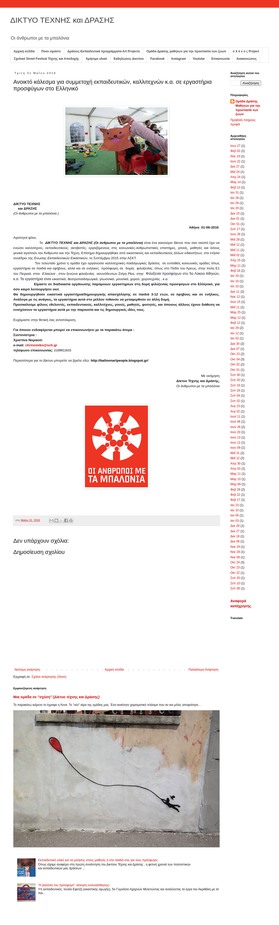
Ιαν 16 (234, 281)
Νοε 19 (235, 156)
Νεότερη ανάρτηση (27, 669)
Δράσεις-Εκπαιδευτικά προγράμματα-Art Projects (104, 51)
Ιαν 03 (234, 521)
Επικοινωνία (220, 59)
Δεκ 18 (235, 536)
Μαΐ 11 (235, 250)
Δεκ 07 (235, 349)
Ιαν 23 (234, 505)
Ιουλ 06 (235, 421)
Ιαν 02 (234, 338)
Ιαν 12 (234, 333)
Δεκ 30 (235, 344)
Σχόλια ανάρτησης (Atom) (48, 677)
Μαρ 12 (235, 317)
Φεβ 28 (235, 489)
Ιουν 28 (235, 427)
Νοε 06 (235, 557)
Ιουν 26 (235, 234)
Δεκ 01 (235, 218)
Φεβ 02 (235, 151)
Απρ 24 (235, 177)
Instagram (178, 59)
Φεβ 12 (235, 323)
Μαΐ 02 (235, 255)
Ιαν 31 (234, 192)
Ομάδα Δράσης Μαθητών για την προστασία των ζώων (247, 108)
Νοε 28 (235, 552)
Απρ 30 (235, 463)
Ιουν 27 (235, 146)
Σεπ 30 (235, 375)
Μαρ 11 (235, 265)
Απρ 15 (235, 260)
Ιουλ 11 (235, 416)
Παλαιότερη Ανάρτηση (203, 669)
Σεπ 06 (235, 588)
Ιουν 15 (235, 302)
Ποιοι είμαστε (51, 51)
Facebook (157, 59)
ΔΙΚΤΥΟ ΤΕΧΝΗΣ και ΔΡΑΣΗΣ (62, 20)
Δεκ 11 (235, 291)
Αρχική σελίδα (24, 51)
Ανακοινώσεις (246, 59)
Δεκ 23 (235, 213)
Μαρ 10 (235, 479)
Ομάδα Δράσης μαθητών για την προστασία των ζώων (186, 51)
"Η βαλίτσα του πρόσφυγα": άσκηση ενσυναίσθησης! (74, 885)
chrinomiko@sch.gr (41, 345)
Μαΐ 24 (235, 172)
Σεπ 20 (235, 380)
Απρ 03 (235, 468)
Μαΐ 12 (235, 244)
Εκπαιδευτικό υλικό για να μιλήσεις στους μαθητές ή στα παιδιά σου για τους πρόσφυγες (98, 860)
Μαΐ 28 (235, 239)
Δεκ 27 (235, 166)
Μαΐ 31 (235, 453)
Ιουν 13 (235, 437)
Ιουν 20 (235, 432)
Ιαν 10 (234, 286)
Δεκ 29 (235, 526)
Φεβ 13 (235, 187)
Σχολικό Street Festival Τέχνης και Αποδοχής (46, 59)
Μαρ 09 (235, 484)
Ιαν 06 (234, 515)
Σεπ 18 (235, 390)
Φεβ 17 (235, 500)
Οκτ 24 (235, 562)
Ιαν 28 (234, 198)
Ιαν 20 (234, 208)
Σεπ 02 (235, 401)
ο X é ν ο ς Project (246, 51)
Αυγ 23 (235, 406)
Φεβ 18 (235, 270)
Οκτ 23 (235, 354)
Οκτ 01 (235, 224)
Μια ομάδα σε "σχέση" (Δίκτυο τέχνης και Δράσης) (56, 697)
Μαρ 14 (235, 182)
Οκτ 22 (235, 573)
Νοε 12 (235, 297)
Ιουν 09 (235, 447)
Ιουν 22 (235, 161)
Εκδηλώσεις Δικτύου (129, 59)
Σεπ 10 (235, 583)
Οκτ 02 (235, 364)
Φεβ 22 (235, 494)
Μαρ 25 (235, 312)
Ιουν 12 (235, 442)
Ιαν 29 (234, 328)
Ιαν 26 (234, 203)
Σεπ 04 (235, 395)
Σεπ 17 (235, 229)
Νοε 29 (235, 547)
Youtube (199, 59)
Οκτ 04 (235, 359)
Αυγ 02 (235, 411)
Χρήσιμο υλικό (96, 59)
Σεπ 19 (235, 385)
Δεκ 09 (235, 541)
